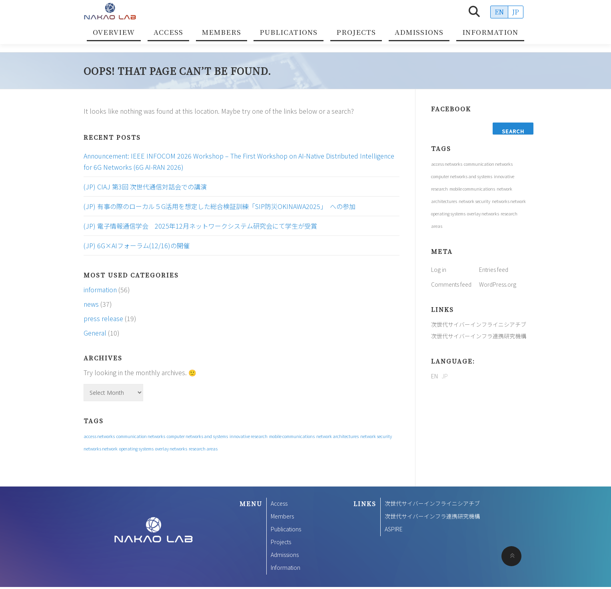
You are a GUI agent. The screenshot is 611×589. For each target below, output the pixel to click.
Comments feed (451, 284)
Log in (438, 269)
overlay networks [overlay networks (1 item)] (171, 449)
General (95, 333)
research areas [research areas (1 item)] (203, 449)
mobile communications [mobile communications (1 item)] (292, 436)
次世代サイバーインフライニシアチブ (478, 324)
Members (221, 32)
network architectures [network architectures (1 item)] (337, 436)
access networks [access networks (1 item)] (99, 436)
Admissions (419, 32)
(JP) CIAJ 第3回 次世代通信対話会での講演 (145, 186)
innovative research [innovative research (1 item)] (249, 436)
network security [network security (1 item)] (376, 436)
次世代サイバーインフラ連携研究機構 (478, 336)
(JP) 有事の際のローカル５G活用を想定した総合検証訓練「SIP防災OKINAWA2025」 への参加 (219, 206)
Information (490, 32)
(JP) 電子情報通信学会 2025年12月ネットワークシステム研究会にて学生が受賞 (200, 226)
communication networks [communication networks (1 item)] (140, 436)
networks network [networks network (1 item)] (101, 449)
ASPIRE (394, 529)
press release (103, 318)
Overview (114, 32)
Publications (288, 32)
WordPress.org (497, 284)
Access (168, 32)
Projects (356, 32)
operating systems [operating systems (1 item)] (136, 449)
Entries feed (493, 269)
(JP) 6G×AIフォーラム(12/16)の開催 (137, 245)
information (100, 289)
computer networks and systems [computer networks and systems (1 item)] (197, 436)
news (91, 304)
